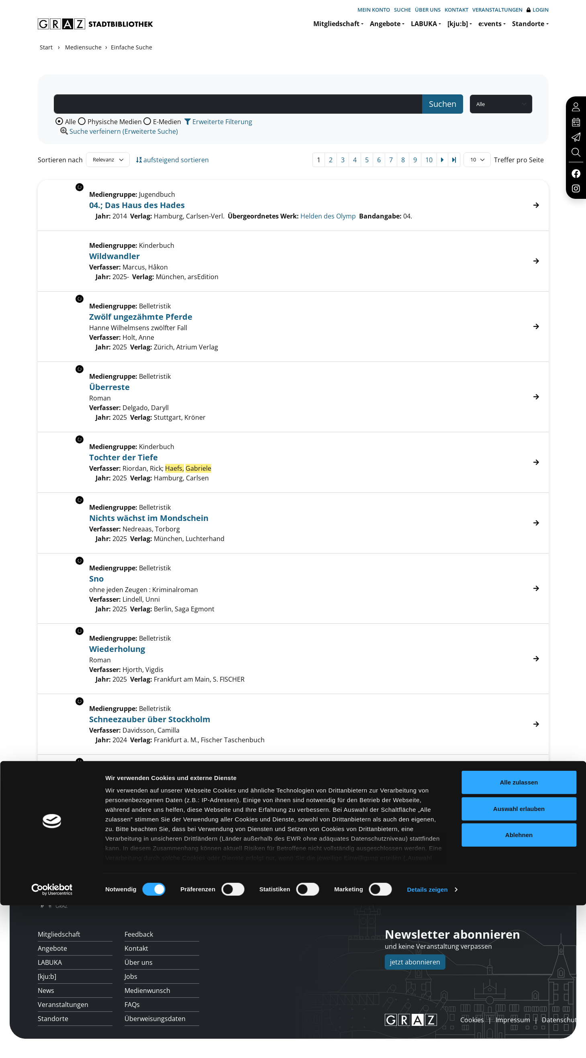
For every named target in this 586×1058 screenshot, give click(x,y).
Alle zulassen (519, 935)
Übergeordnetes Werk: (263, 216)
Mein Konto (373, 9)
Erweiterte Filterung (218, 121)
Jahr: (103, 276)
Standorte (528, 23)
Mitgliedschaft (336, 23)
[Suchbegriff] (238, 104)
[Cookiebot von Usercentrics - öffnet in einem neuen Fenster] (52, 1042)
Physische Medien (115, 121)
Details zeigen (427, 1042)
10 (429, 159)
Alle (70, 121)
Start (46, 47)
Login (538, 10)
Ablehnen (519, 987)
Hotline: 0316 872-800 (491, 899)
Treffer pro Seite (519, 159)
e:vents (490, 23)
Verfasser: (105, 267)
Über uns (428, 9)
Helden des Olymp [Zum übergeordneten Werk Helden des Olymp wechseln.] (328, 216)
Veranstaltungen (497, 9)
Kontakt (456, 9)
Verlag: (143, 276)
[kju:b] (457, 23)
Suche (402, 9)
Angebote (385, 23)
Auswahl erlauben (519, 961)
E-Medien (167, 121)
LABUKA (424, 23)
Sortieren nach (60, 159)
